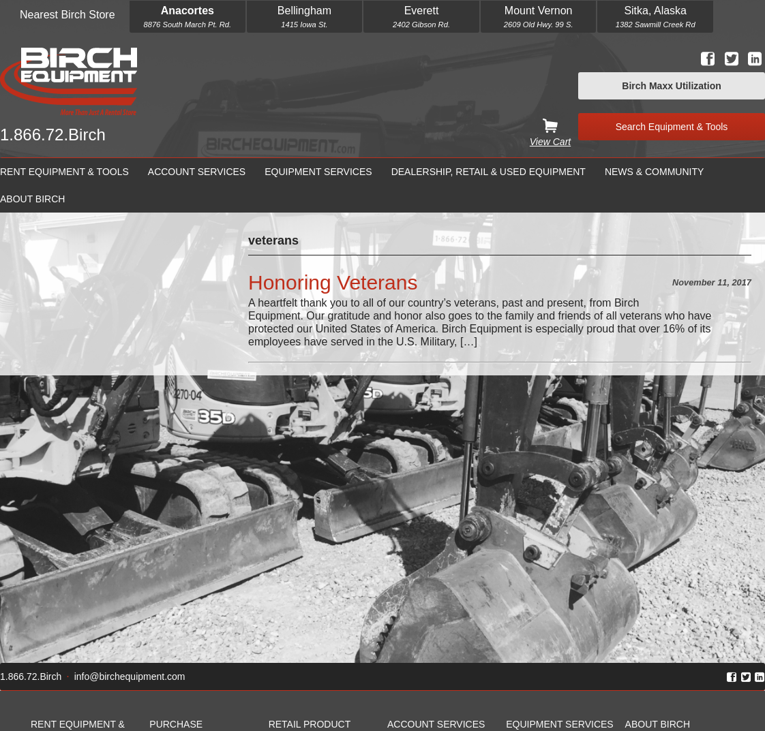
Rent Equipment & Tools (64, 171)
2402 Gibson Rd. (421, 24)
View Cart (550, 141)
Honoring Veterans (333, 282)
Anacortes (187, 10)
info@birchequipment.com (129, 676)
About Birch (32, 198)
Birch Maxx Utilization (671, 85)
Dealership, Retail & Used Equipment (488, 171)
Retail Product (310, 724)
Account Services (196, 171)
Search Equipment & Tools (672, 126)
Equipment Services (318, 171)
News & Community (654, 171)
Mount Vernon (539, 10)
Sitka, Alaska (655, 10)
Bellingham (304, 10)
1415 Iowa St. (304, 24)
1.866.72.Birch (53, 134)
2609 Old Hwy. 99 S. (538, 24)
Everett (421, 10)
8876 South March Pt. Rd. (187, 24)
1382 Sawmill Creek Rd (655, 24)
